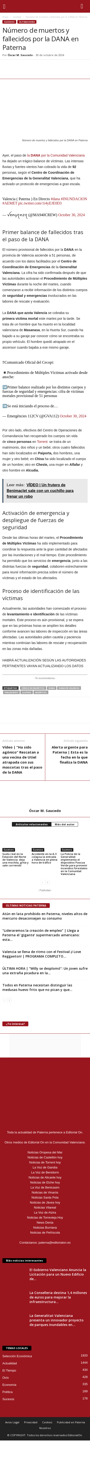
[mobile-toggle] (6, 6)
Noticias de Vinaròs (45, 1192)
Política (7, 1392)
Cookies (47, 1422)
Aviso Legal (12, 1422)
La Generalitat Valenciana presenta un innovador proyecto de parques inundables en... (57, 1320)
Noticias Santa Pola (44, 1197)
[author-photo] (45, 794)
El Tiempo (9, 1370)
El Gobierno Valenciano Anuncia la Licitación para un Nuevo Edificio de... (58, 1274)
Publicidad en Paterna (71, 1422)
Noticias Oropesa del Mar (45, 1152)
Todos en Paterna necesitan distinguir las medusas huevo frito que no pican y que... (37, 987)
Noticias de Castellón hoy (45, 1157)
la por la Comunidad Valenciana (56, 155)
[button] (82, 6)
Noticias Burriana (45, 1227)
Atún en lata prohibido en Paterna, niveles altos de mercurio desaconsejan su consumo (44, 916)
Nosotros (45, 1428)
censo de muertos (33, 688)
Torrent (42, 442)
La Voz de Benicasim (44, 1187)
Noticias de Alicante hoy (45, 1177)
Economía (9, 1385)
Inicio (5, 17)
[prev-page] (42, 882)
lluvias (26, 692)
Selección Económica (17, 1356)
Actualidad (9, 1363)
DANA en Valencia (69, 688)
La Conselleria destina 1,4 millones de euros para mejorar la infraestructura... (58, 1297)
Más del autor (65, 824)
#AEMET (9, 203)
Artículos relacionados (32, 824)
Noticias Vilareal (45, 1207)
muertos (41, 692)
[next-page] (47, 882)
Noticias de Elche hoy (45, 1182)
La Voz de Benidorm (45, 1172)
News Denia (45, 1222)
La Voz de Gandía (45, 1167)
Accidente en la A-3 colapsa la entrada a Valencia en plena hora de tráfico (44, 858)
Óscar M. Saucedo (20, 55)
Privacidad (30, 1422)
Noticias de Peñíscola (45, 1232)
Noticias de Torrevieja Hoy (45, 1217)
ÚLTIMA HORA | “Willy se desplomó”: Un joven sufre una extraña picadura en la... (45, 970)
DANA (52, 688)
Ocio (5, 1377)
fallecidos (11, 692)
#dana (55, 199)
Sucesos (17, 17)
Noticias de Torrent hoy (45, 1162)
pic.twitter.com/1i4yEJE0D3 (40, 203)
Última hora (27, 21)
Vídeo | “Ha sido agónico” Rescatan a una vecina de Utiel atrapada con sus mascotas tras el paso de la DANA (22, 760)
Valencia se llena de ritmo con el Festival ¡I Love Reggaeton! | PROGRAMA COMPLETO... (41, 953)
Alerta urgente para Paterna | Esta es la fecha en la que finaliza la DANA (70, 755)
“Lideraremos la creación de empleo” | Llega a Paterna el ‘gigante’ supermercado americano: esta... (41, 935)
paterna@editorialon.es (55, 1242)
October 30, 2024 (71, 215)
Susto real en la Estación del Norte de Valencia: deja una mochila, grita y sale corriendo (15, 859)
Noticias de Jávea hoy (45, 1202)
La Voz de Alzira (45, 1212)
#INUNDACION (74, 199)
